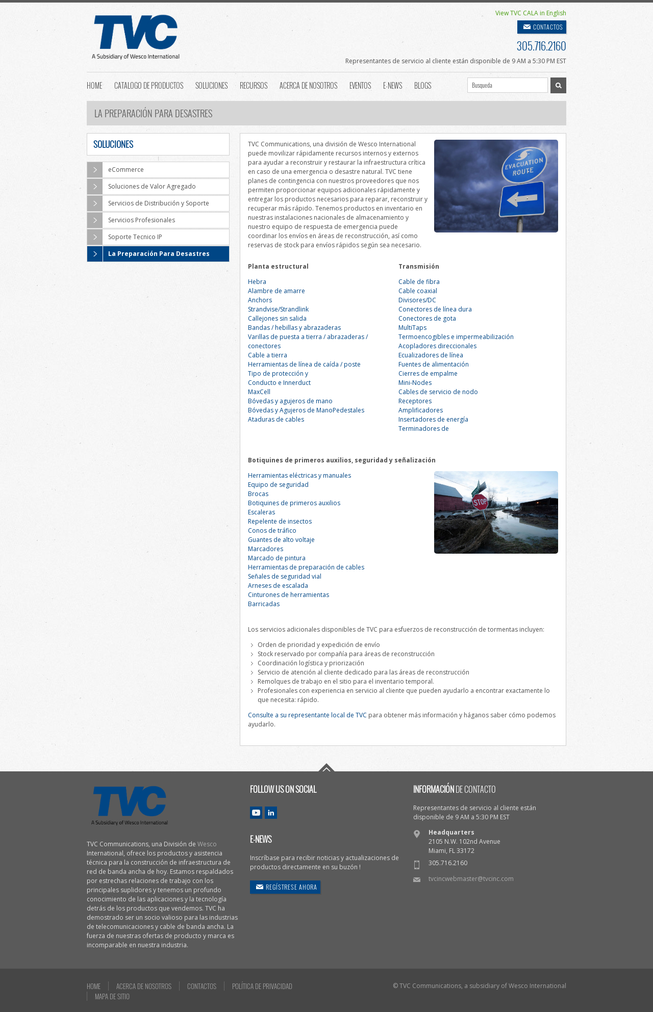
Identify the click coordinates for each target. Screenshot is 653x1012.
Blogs (422, 84)
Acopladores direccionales (437, 346)
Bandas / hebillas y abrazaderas (294, 327)
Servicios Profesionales (131, 220)
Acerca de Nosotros (308, 84)
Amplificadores (420, 410)
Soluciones (211, 84)
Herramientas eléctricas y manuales (299, 475)
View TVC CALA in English (530, 13)
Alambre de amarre (276, 291)
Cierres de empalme (428, 373)
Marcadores (265, 548)
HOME (94, 986)
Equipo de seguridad (278, 484)
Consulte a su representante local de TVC (307, 715)
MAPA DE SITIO (112, 996)
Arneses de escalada (278, 585)
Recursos (253, 84)
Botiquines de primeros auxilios (294, 503)
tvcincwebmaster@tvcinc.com (471, 878)
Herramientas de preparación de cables (306, 567)
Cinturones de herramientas (288, 594)
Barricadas (264, 604)
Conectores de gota (427, 318)
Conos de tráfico (272, 530)
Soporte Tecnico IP (124, 237)
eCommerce (115, 169)
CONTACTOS (548, 26)
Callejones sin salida (277, 318)
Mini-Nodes (415, 382)
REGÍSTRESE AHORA (291, 887)
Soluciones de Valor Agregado (141, 186)
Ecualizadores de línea (430, 355)
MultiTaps (412, 327)
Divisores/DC (417, 300)
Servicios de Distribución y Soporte (148, 203)
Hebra (257, 281)
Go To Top (326, 767)
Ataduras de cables (276, 419)
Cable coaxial (417, 291)
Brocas (258, 493)
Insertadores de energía (433, 419)
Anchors (260, 300)
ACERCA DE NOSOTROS (143, 986)
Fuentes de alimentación (433, 364)
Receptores (415, 401)
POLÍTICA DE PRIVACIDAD (262, 986)
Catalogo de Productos (148, 84)
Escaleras (261, 512)
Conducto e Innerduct (279, 382)
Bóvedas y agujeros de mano (290, 401)
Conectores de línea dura (435, 309)
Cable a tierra (267, 355)
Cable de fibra (419, 281)
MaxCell (259, 391)
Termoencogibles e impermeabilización (456, 336)
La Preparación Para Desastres (148, 254)
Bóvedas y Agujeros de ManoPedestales (306, 410)
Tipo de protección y (278, 373)
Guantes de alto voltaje (281, 539)
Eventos (360, 84)
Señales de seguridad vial (284, 576)
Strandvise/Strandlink (278, 309)
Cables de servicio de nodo (438, 391)
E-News (392, 84)
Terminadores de (423, 428)
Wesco (207, 844)
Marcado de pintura (277, 558)
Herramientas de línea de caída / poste (304, 364)
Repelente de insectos (280, 521)
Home (94, 84)
